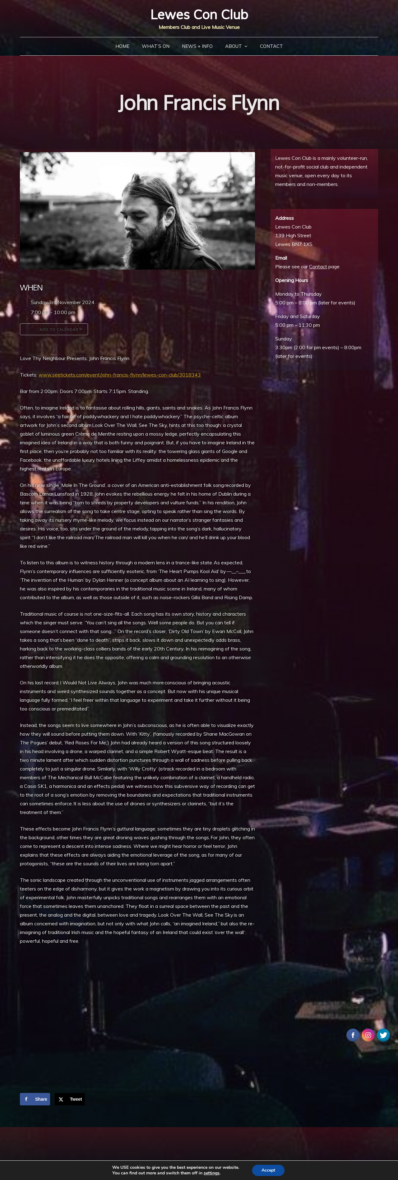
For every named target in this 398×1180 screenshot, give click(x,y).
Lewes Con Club (199, 14)
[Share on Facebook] (35, 1099)
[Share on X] (70, 1099)
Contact (271, 46)
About (233, 46)
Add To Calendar (54, 329)
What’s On (155, 46)
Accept (268, 1170)
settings (212, 1173)
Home (122, 46)
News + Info (197, 46)
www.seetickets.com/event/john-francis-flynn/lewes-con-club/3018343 (120, 375)
